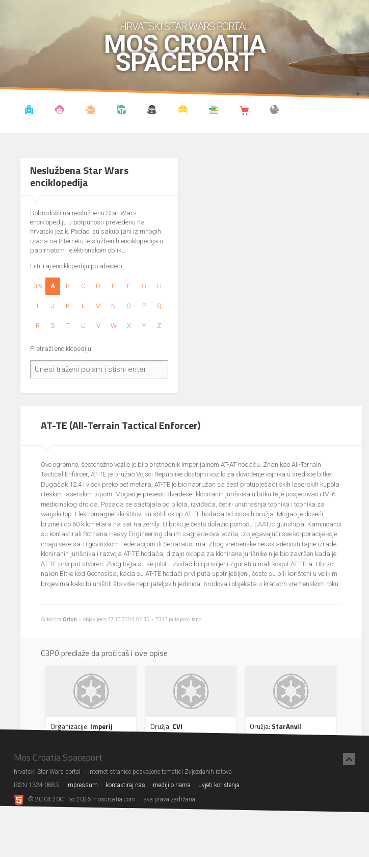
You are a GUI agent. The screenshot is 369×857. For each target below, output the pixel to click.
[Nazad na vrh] (349, 759)
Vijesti (29, 111)
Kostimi (183, 111)
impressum (82, 785)
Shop (244, 111)
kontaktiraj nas (125, 785)
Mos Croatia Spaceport (185, 53)
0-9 (37, 286)
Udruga (152, 111)
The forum (275, 111)
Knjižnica (213, 111)
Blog (59, 111)
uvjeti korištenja (219, 785)
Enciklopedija (90, 111)
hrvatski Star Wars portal (185, 26)
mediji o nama (172, 785)
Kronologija (121, 111)
